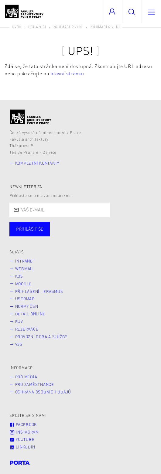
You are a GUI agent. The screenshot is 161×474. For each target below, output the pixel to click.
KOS (19, 276)
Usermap (25, 298)
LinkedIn (22, 447)
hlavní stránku (67, 73)
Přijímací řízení (68, 27)
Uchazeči (37, 27)
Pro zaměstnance (34, 384)
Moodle (23, 283)
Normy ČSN (26, 306)
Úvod (17, 27)
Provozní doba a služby (41, 336)
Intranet (25, 261)
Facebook (23, 424)
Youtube (21, 439)
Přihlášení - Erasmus (39, 291)
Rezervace (27, 329)
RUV (19, 321)
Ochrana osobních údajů (43, 392)
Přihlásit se (29, 229)
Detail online (30, 313)
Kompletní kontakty (37, 163)
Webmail (24, 268)
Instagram (24, 432)
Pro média (26, 376)
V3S (18, 344)
